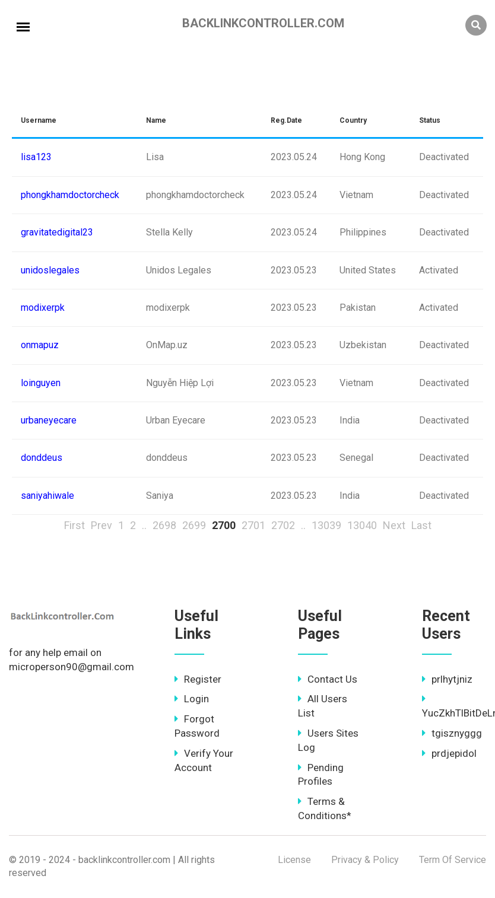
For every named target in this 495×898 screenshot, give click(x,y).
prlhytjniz (447, 679)
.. (144, 525)
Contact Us (327, 679)
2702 (283, 525)
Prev (101, 525)
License (294, 859)
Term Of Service (452, 859)
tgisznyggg (452, 733)
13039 (326, 525)
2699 (194, 525)
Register (197, 679)
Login (191, 699)
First (74, 525)
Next (394, 525)
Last (421, 525)
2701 (253, 525)
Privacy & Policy (365, 859)
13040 (362, 525)
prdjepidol (449, 753)
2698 (164, 525)
